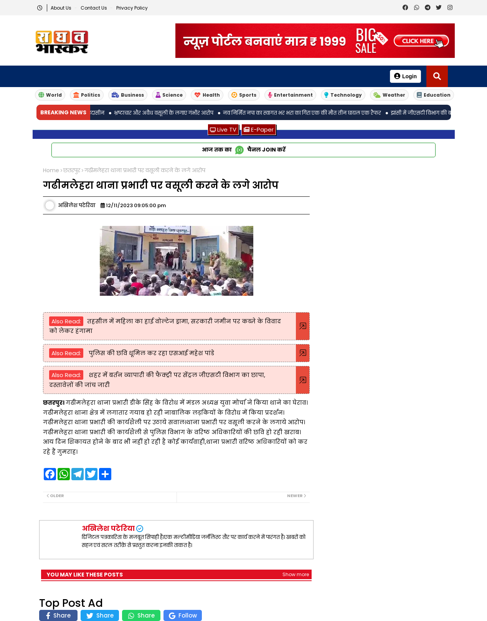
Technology (343, 95)
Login (405, 76)
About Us (62, 8)
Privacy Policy (132, 8)
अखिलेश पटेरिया (108, 528)
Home (51, 170)
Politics (86, 95)
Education (434, 95)
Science (169, 95)
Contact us (94, 8)
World (50, 95)
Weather (389, 95)
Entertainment (290, 95)
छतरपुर (71, 170)
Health (207, 95)
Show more (295, 574)
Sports (243, 95)
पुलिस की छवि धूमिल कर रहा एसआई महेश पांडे (150, 353)
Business (128, 95)
